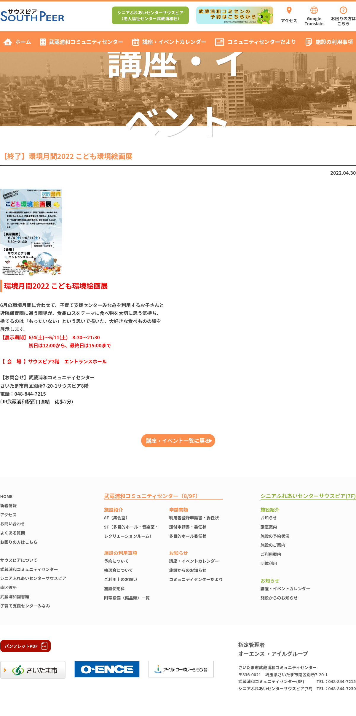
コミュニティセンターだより (196, 579)
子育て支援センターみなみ (25, 606)
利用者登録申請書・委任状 (194, 518)
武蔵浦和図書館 (14, 596)
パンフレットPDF (21, 646)
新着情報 (8, 505)
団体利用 (269, 563)
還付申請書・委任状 (188, 527)
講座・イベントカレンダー (194, 561)
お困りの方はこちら (19, 542)
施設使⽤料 (114, 588)
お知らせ (269, 518)
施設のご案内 (273, 545)
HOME (6, 496)
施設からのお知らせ (188, 570)
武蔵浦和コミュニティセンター (29, 569)
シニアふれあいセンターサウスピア (33, 578)
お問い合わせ (12, 523)
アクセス (8, 515)
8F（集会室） (117, 518)
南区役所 (8, 587)
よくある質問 (12, 533)
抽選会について (118, 570)
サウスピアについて (19, 560)
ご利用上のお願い (120, 579)
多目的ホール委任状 (188, 536)
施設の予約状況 (275, 536)
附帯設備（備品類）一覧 (127, 598)
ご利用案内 (271, 554)
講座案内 (269, 527)
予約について (116, 561)
